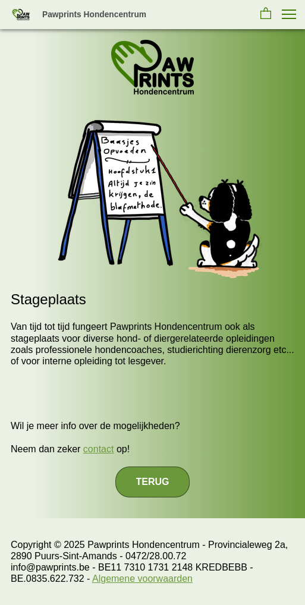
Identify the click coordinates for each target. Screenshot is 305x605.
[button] (266, 14)
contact (98, 449)
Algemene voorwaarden (142, 579)
